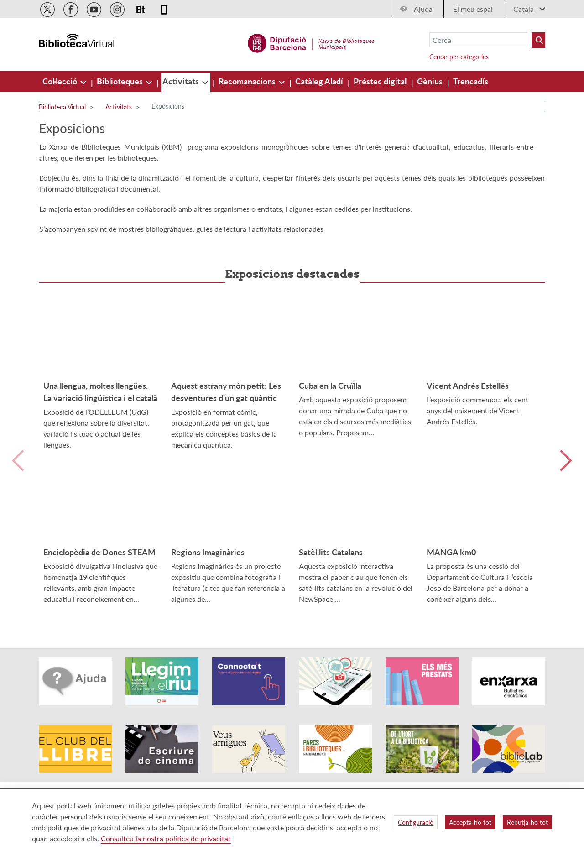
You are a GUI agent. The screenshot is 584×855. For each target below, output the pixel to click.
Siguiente (566, 471)
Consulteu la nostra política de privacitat (166, 838)
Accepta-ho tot (470, 822)
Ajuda (423, 9)
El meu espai (473, 9)
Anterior (18, 471)
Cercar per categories (459, 57)
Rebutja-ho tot (527, 822)
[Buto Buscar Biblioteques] (538, 40)
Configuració (415, 822)
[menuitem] (60, 81)
